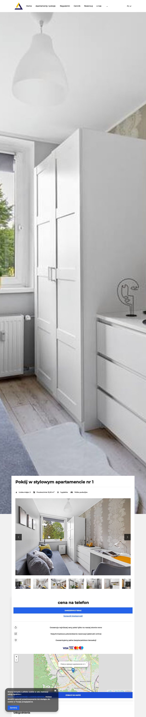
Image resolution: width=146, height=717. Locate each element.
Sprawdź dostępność (73, 616)
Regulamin (73, 6)
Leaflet (110, 691)
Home (36, 6)
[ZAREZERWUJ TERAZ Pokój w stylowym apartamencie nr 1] (73, 610)
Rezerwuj (96, 6)
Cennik (85, 6)
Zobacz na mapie (73, 695)
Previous (18, 537)
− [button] (16, 660)
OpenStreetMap (119, 691)
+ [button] (16, 656)
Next (127, 537)
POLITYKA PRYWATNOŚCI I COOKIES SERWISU (27, 697)
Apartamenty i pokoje (53, 6)
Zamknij (13, 708)
